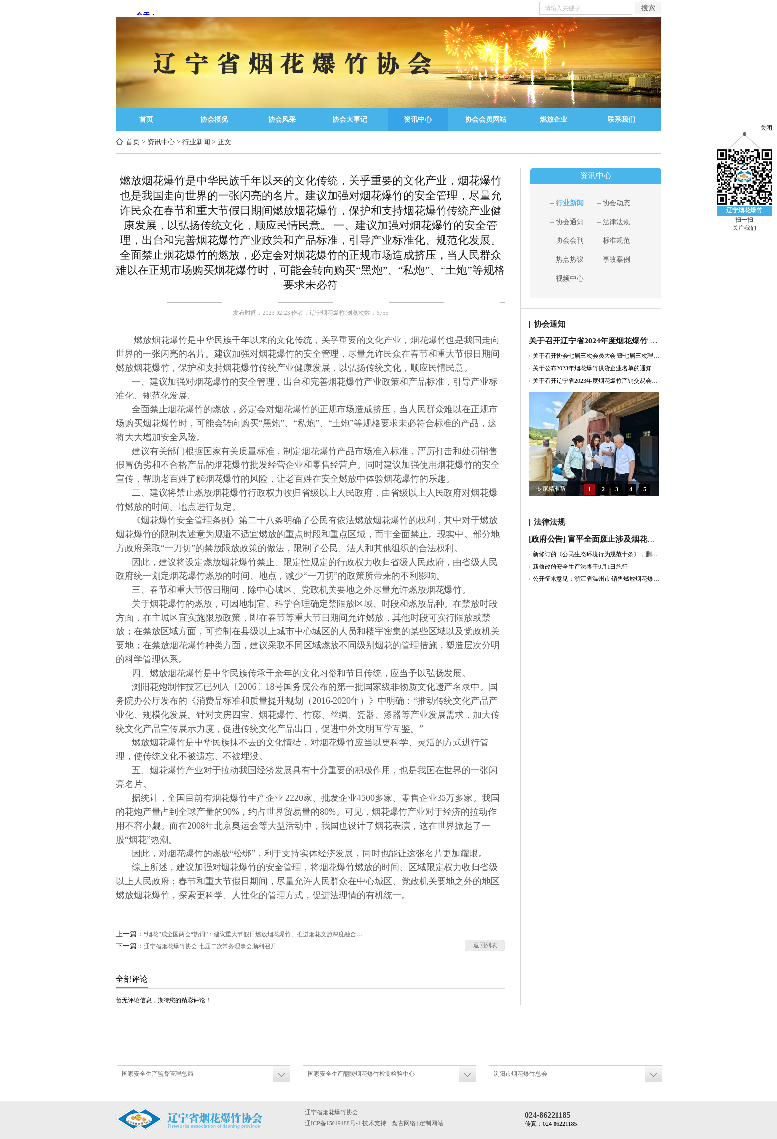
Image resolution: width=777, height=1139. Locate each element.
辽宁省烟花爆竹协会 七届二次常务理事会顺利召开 (210, 946)
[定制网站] (431, 1123)
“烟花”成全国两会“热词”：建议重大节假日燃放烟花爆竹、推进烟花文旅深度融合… (253, 934)
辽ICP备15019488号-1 (333, 1123)
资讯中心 (418, 119)
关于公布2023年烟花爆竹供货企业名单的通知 (592, 368)
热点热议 (570, 259)
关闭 (766, 127)
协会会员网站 (485, 119)
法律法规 (616, 222)
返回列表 (485, 945)
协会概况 (214, 119)
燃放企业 (553, 119)
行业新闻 (196, 142)
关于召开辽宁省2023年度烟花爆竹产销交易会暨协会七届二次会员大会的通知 (597, 380)
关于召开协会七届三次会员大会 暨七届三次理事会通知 (597, 355)
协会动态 (616, 203)
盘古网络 (404, 1123)
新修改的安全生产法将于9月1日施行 (580, 566)
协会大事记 (350, 119)
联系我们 (621, 119)
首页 (146, 119)
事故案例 (616, 259)
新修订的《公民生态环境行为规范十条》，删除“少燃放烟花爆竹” (597, 554)
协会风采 (282, 119)
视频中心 (570, 278)
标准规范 (616, 240)
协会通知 (570, 222)
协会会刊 (570, 240)
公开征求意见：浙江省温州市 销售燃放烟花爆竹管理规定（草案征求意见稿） (597, 578)
